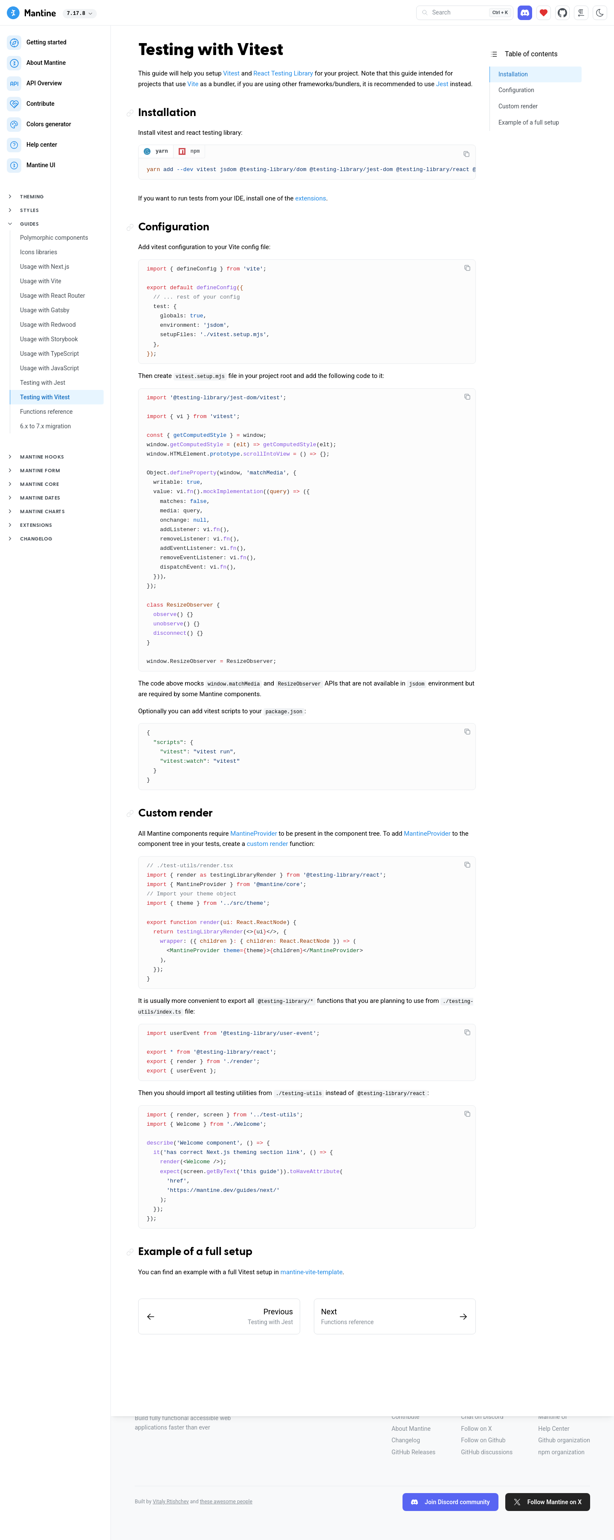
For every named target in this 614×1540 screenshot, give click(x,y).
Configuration (173, 228)
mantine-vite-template (312, 1273)
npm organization (561, 1452)
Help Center (553, 1428)
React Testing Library (283, 73)
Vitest (231, 73)
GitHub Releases (413, 1452)
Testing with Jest (42, 382)
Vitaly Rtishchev (171, 1502)
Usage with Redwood (48, 324)
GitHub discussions (487, 1452)
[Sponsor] (543, 13)
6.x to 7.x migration (45, 426)
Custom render (175, 814)
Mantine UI (552, 1416)
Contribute (405, 1416)
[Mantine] (31, 12)
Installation (167, 113)
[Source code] (562, 13)
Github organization (564, 1440)
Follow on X (476, 1428)
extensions (310, 199)
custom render (267, 844)
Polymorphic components (54, 237)
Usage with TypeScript (49, 353)
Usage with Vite (40, 281)
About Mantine (410, 1428)
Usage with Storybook (49, 339)
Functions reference (46, 411)
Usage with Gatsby (45, 310)
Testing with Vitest (45, 397)
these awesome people (226, 1502)
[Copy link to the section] (132, 113)
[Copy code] (466, 154)
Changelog (405, 1440)
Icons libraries (38, 252)
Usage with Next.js (45, 266)
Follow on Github (483, 1440)
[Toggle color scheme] (600, 13)
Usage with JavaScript (49, 368)
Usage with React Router (52, 295)
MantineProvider (253, 834)
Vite (192, 84)
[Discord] (525, 13)
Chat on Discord (482, 1416)
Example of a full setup (195, 1252)
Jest (442, 84)
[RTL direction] (581, 13)
